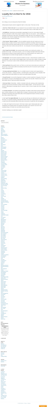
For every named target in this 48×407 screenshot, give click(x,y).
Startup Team (3, 287)
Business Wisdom (4, 159)
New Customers (4, 233)
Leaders (2, 212)
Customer (2, 172)
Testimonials (3, 347)
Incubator (2, 206)
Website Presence (4, 316)
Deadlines (2, 177)
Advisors (2, 129)
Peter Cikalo (5, 16)
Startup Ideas (3, 282)
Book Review (3, 144)
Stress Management (4, 293)
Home (8, 10)
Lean (2, 216)
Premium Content (4, 250)
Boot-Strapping (3, 147)
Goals (2, 197)
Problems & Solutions (4, 254)
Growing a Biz (3, 199)
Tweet (6, 18)
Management (3, 220)
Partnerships (3, 243)
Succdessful (3, 294)
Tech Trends (3, 308)
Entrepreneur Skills (4, 183)
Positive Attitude (4, 248)
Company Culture (4, 164)
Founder (2, 190)
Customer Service (4, 175)
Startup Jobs (3, 283)
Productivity (3, 257)
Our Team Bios (3, 346)
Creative (2, 168)
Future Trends (3, 196)
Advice (11, 10)
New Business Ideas (4, 232)
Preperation (3, 252)
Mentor (2, 225)
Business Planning (4, 156)
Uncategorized (3, 313)
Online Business (4, 239)
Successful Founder (4, 303)
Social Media (3, 273)
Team (2, 306)
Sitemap (28, 403)
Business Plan (3, 155)
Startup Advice (3, 281)
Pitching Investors (4, 247)
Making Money (3, 219)
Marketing (2, 223)
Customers (3, 176)
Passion (2, 244)
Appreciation (3, 131)
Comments (10, 16)
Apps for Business (4, 134)
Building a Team (4, 151)
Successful (3, 300)
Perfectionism (3, 245)
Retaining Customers (4, 265)
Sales (2, 267)
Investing (2, 209)
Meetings (2, 224)
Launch (2, 211)
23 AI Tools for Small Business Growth (3, 385)
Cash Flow (3, 161)
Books (2, 145)
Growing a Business (4, 200)
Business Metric (4, 154)
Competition (3, 165)
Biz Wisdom (3, 142)
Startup (2, 280)
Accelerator (3, 127)
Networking (3, 231)
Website (2, 315)
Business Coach (4, 152)
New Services (3, 237)
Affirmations (3, 130)
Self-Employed (3, 272)
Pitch (2, 355)
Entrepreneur (3, 182)
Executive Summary (4, 184)
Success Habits (3, 299)
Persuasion (3, 246)
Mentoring (2, 226)
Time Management (4, 310)
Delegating (3, 179)
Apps (2, 133)
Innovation (3, 207)
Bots (1, 149)
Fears (2, 186)
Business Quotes (4, 157)
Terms (2, 309)
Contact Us (3, 348)
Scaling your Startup (4, 271)
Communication (3, 163)
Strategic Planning (4, 289)
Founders (2, 191)
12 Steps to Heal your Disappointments (4, 372)
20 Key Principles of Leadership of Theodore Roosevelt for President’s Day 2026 (3, 391)
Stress (2, 292)
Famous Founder (4, 185)
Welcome (2, 343)
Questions (2, 262)
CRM (2, 169)
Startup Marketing (4, 285)
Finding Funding (4, 356)
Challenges (3, 162)
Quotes (2, 264)
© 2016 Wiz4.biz (20, 403)
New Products (3, 236)
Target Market (3, 304)
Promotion (2, 259)
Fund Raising (3, 193)
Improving (2, 205)
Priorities (2, 253)
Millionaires (3, 227)
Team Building (3, 307)
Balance (2, 137)
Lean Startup (3, 217)
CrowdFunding (3, 171)
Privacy (25, 403)
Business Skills (3, 158)
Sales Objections (4, 268)
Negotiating (3, 230)
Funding (2, 195)
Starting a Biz (3, 278)
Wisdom (2, 317)
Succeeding (3, 296)
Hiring (2, 203)
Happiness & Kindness (5, 202)
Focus (2, 189)
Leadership (3, 213)
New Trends (3, 238)
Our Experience (3, 345)
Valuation (2, 314)
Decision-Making (4, 178)
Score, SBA (3, 366)
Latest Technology (4, 210)
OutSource (3, 240)
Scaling (2, 269)
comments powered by (7, 117)
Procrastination (3, 255)
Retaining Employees (4, 266)
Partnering (3, 241)
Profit (2, 258)
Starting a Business (4, 279)
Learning (2, 218)
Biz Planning (3, 141)
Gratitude (2, 198)
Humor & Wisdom (4, 204)
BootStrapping (3, 148)
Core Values (3, 166)
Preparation (3, 251)
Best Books (3, 138)
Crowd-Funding (3, 170)
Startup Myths (3, 286)
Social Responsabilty (4, 276)
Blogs (2, 143)
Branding (2, 150)
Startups (2, 288)
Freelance (2, 192)
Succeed (2, 295)
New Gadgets (3, 234)
